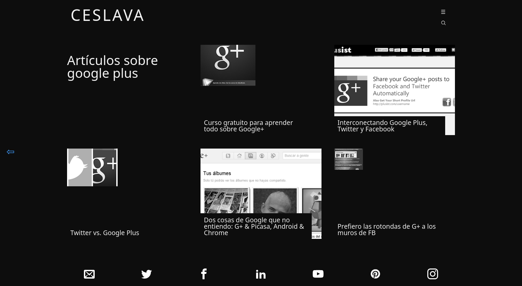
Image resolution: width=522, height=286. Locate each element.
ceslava (108, 16)
